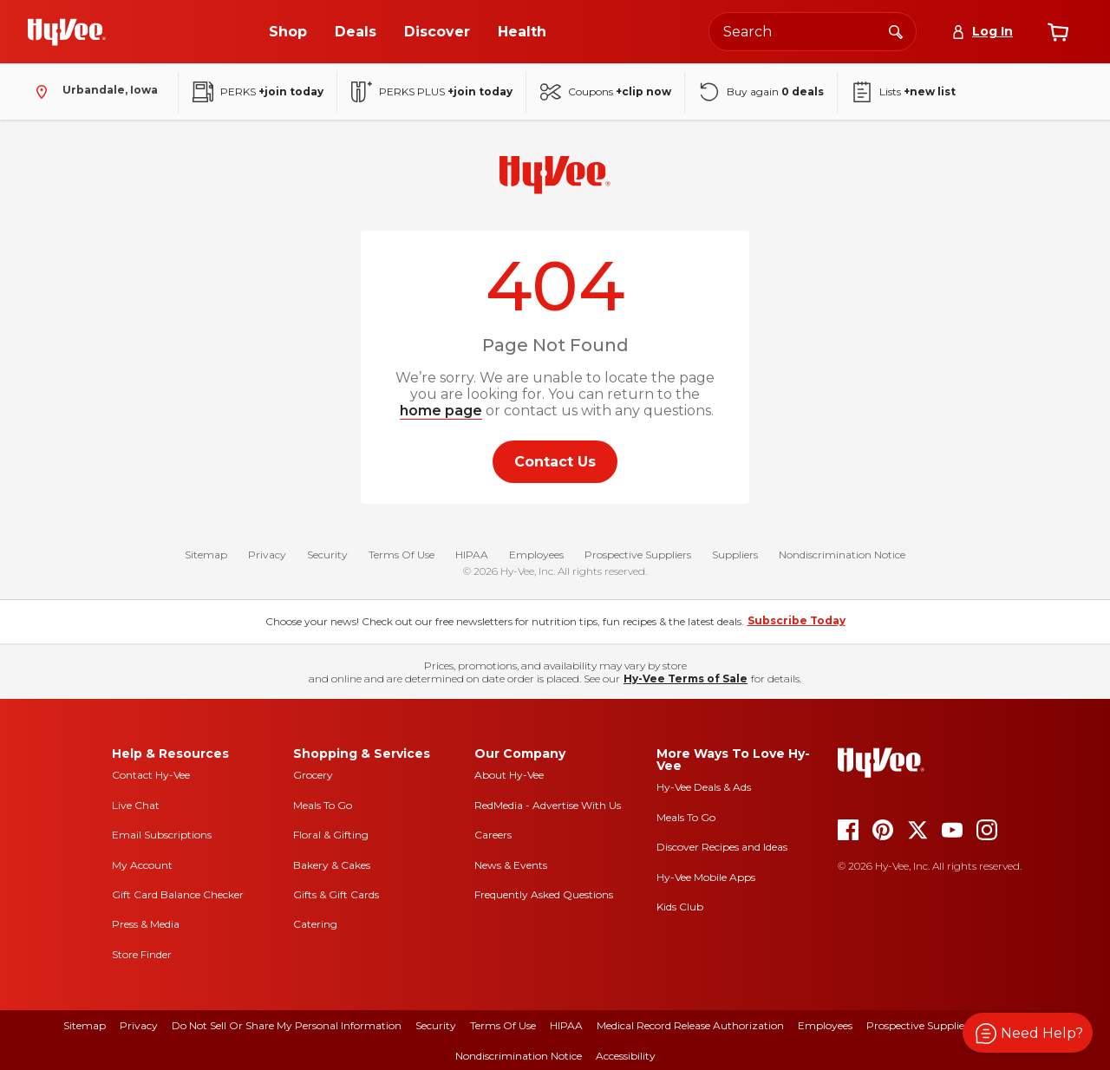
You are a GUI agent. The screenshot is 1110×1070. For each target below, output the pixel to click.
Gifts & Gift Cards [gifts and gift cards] (336, 894)
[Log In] (982, 31)
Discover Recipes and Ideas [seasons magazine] (721, 846)
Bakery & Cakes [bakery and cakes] (331, 864)
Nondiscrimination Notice (842, 554)
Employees (536, 554)
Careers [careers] (493, 834)
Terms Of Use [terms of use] (503, 1025)
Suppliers (735, 554)
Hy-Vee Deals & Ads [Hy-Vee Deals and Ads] (703, 786)
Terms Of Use (401, 554)
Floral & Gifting (331, 834)
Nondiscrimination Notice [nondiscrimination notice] (518, 1055)
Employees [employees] (825, 1025)
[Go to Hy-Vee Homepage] (67, 32)
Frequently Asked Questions (543, 894)
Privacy (267, 554)
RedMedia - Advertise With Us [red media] (547, 805)
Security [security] (435, 1025)
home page (441, 410)
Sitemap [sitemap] (84, 1025)
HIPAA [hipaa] (566, 1025)
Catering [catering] (315, 923)
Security (327, 554)
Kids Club (679, 906)
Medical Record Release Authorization (690, 1025)
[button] (1028, 1033)
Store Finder (142, 954)
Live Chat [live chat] (136, 805)
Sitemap (206, 554)
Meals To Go (322, 805)
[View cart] (1058, 32)
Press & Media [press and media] (146, 923)
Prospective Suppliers (637, 554)
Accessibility (626, 1055)
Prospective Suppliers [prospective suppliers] (919, 1025)
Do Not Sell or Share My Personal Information (287, 1025)
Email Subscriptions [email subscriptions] (162, 834)
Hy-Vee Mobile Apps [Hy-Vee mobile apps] (705, 877)
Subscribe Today (797, 620)
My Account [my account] (142, 864)
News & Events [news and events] (510, 864)
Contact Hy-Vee (151, 774)
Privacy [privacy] (139, 1025)
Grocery (313, 774)
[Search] (896, 31)
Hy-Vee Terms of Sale (686, 678)
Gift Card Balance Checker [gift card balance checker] (178, 894)
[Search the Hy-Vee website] (812, 31)
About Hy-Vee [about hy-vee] (509, 774)
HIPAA (471, 554)
